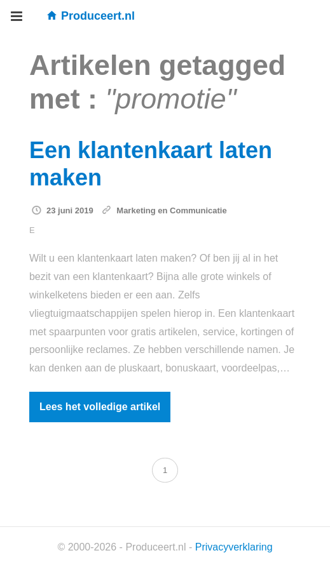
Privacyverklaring (234, 547)
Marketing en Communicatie (171, 210)
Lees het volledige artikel (99, 406)
